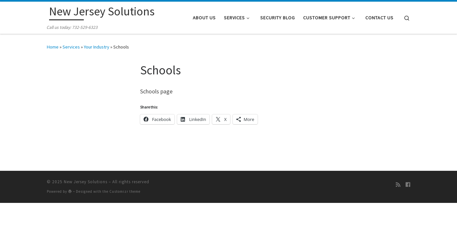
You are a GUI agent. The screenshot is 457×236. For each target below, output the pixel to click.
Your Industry (96, 47)
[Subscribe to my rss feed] (398, 184)
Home (53, 47)
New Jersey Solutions (85, 182)
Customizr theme (124, 191)
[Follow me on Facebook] (408, 184)
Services (71, 47)
